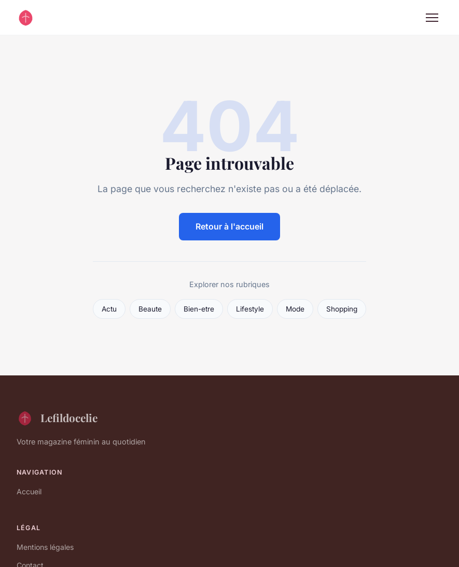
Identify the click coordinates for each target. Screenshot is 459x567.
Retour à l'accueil (229, 226)
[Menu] (432, 17)
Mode (295, 309)
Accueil (29, 491)
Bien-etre (199, 309)
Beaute (150, 309)
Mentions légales (45, 547)
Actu (109, 309)
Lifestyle (250, 309)
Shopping (341, 309)
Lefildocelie (57, 418)
